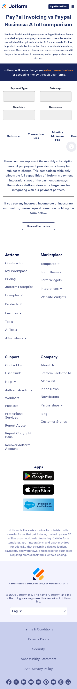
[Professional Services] (21, 415)
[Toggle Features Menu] (13, 313)
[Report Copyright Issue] (21, 435)
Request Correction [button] (38, 225)
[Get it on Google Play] (38, 476)
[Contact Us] (13, 365)
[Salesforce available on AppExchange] (38, 505)
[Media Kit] (48, 381)
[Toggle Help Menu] (10, 381)
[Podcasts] (11, 406)
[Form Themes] (51, 272)
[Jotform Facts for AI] (56, 373)
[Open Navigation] (73, 6)
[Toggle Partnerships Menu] (52, 405)
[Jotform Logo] (14, 6)
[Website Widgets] (53, 297)
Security (38, 649)
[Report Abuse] (15, 425)
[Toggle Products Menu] (14, 304)
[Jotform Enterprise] (19, 287)
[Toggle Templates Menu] (50, 263)
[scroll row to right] (71, 146)
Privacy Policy (38, 639)
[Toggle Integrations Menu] (52, 288)
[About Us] (47, 365)
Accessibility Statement (38, 659)
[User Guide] (13, 373)
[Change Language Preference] (38, 611)
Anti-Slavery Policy (38, 669)
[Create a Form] (15, 263)
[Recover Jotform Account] (21, 447)
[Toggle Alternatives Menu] (16, 338)
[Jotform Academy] (18, 390)
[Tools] (9, 321)
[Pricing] (10, 279)
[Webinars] (12, 398)
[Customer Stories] (54, 421)
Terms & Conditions (38, 629)
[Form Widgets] (51, 280)
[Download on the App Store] (38, 489)
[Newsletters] (50, 396)
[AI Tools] (11, 330)
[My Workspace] (16, 271)
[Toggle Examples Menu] (14, 295)
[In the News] (50, 389)
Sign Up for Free (58, 6)
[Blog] (44, 414)
